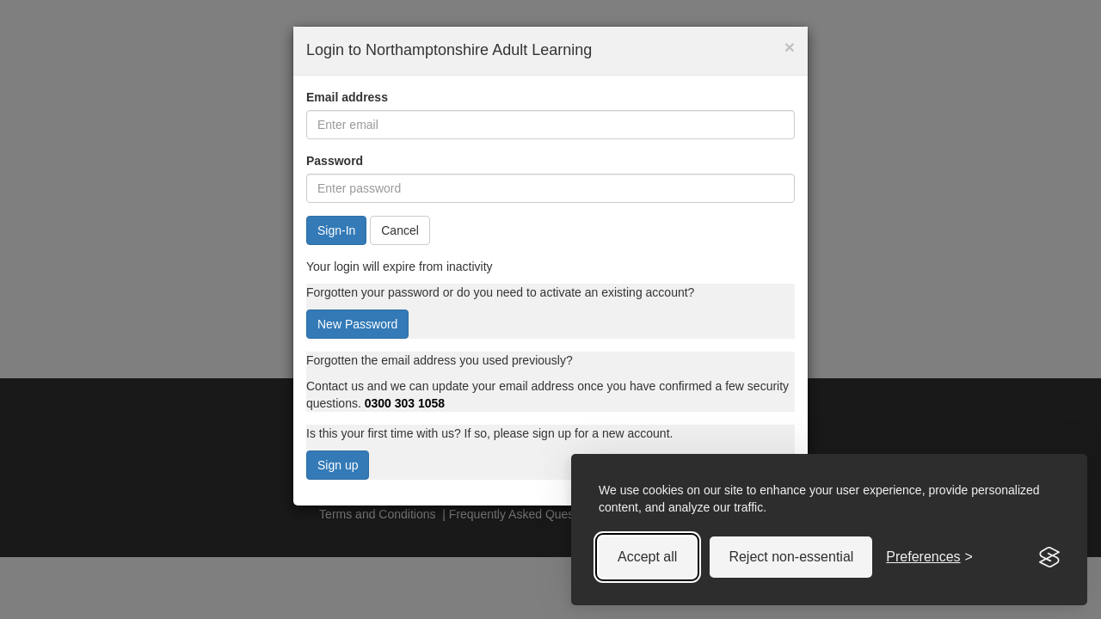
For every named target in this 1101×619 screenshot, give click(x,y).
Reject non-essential (791, 556)
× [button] (789, 47)
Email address (347, 97)
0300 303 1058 (405, 403)
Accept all (647, 556)
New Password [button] (357, 324)
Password (334, 161)
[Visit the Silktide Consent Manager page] (1049, 557)
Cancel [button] (400, 230)
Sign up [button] (337, 465)
